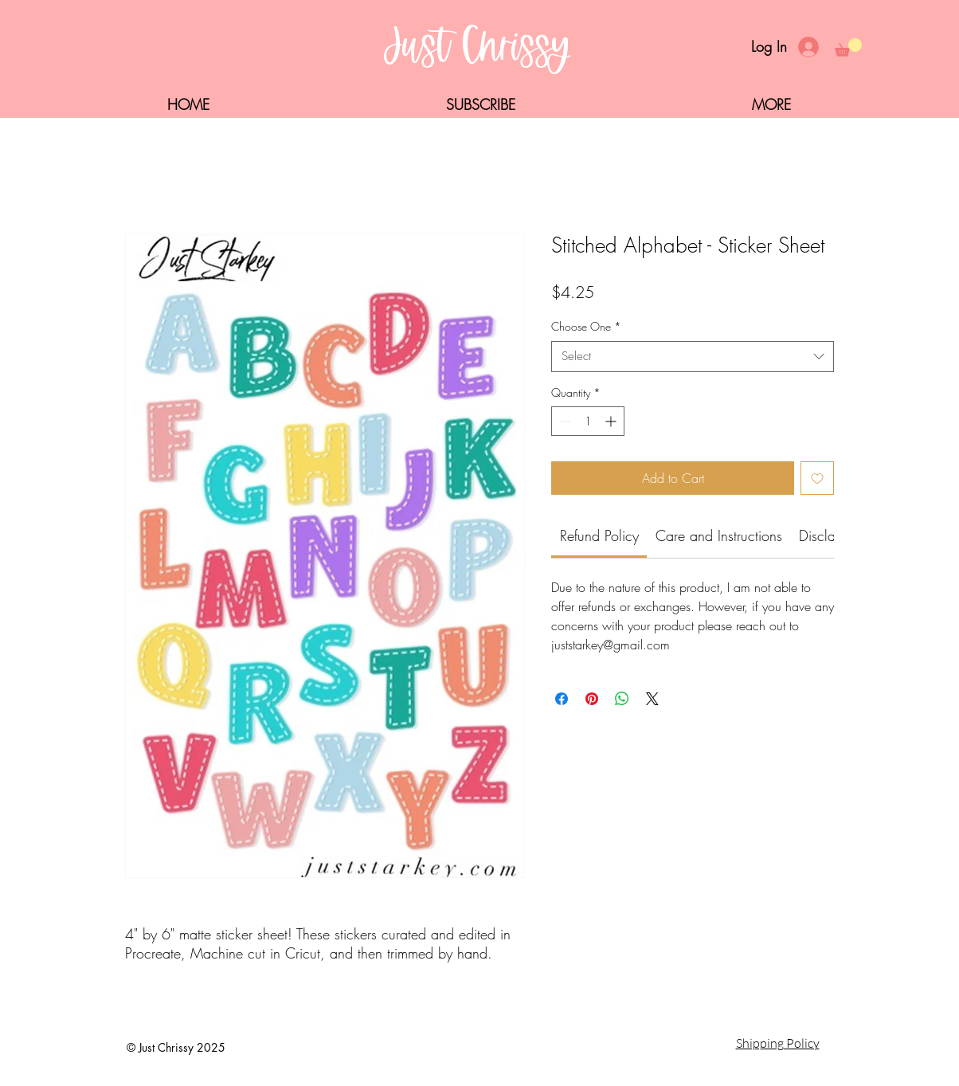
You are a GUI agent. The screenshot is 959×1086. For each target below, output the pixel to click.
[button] (848, 47)
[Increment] (612, 421)
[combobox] (692, 356)
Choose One (586, 326)
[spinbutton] (587, 421)
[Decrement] (563, 421)
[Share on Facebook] (561, 698)
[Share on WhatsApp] (622, 698)
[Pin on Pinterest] (591, 698)
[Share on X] (652, 698)
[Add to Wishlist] (817, 478)
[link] (599, 535)
